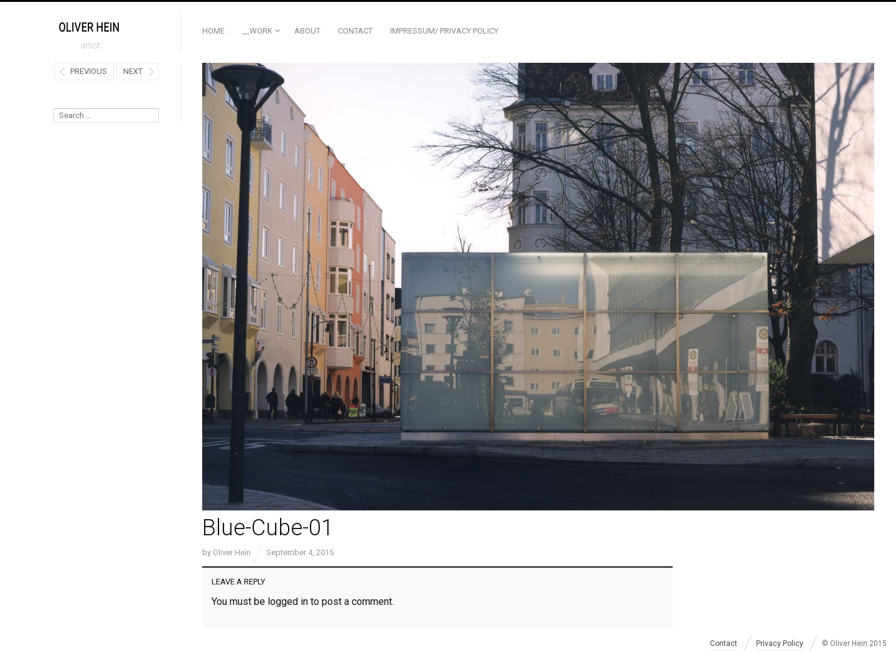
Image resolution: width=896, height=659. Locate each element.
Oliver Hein (232, 552)
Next (132, 71)
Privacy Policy (779, 643)
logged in (288, 601)
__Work (257, 30)
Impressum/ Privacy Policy (444, 30)
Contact (355, 30)
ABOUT (307, 30)
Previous (88, 71)
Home (213, 30)
